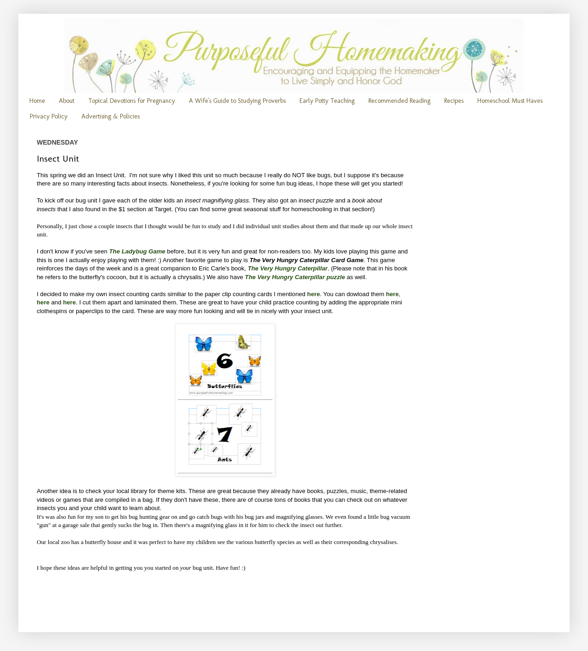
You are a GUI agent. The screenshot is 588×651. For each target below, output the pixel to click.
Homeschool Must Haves (510, 101)
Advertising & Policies (110, 116)
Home (37, 101)
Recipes (454, 101)
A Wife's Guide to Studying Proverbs (237, 101)
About (66, 101)
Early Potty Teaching (327, 101)
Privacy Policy (49, 116)
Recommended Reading (399, 101)
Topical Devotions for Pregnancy (131, 101)
